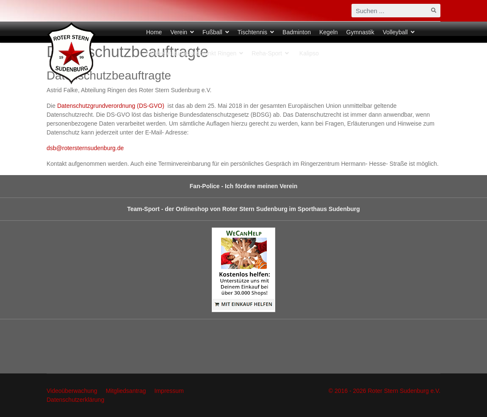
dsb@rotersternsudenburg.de (85, 148)
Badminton (296, 32)
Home (154, 32)
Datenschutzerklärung (75, 399)
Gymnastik (360, 32)
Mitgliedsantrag (126, 390)
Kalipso (309, 53)
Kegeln (328, 32)
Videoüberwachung (72, 390)
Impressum (169, 390)
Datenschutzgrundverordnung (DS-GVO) (111, 105)
